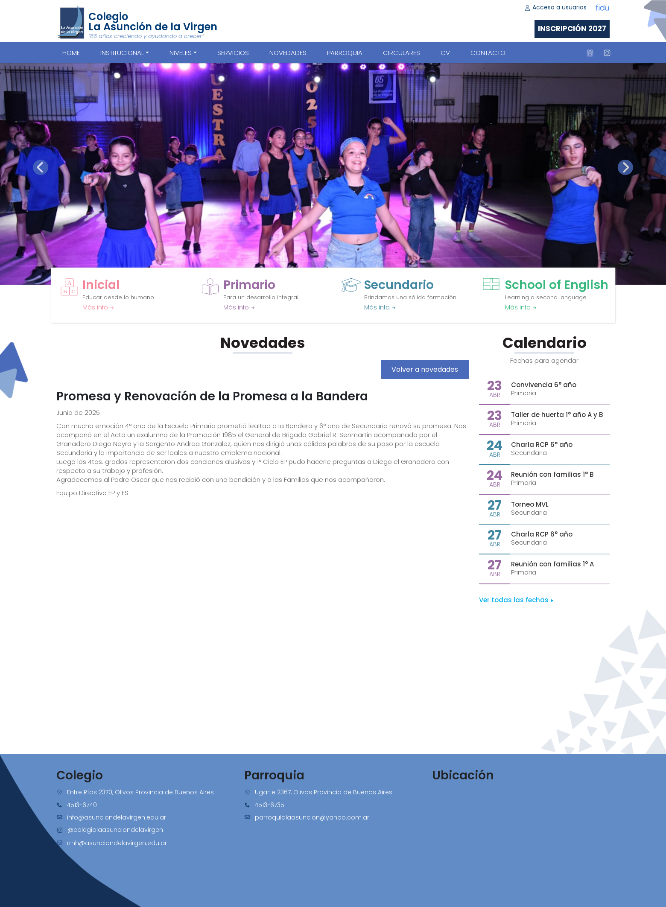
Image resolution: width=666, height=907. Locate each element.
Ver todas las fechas (516, 599)
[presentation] (40, 167)
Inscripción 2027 (572, 28)
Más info (98, 307)
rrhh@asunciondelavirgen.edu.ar (117, 843)
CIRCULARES (401, 52)
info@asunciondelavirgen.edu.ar (116, 817)
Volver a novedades (424, 369)
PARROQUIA (344, 52)
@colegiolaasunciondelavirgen (115, 829)
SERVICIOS (233, 52)
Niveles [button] (180, 52)
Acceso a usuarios (555, 7)
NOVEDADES (288, 52)
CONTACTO (487, 52)
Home (71, 52)
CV (445, 52)
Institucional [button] (122, 52)
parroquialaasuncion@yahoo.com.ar (312, 817)
